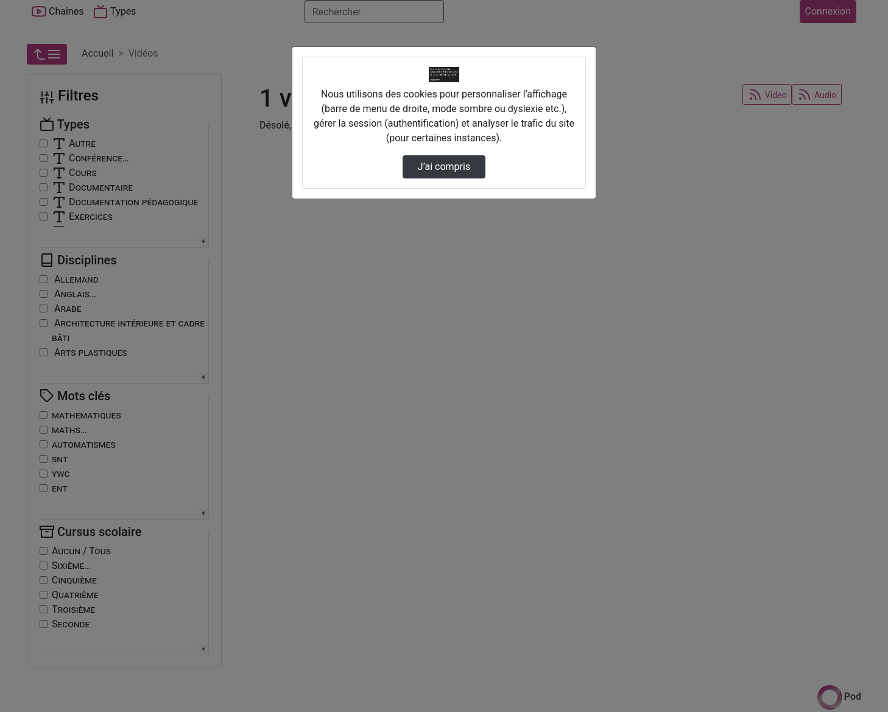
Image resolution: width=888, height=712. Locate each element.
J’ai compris (444, 166)
